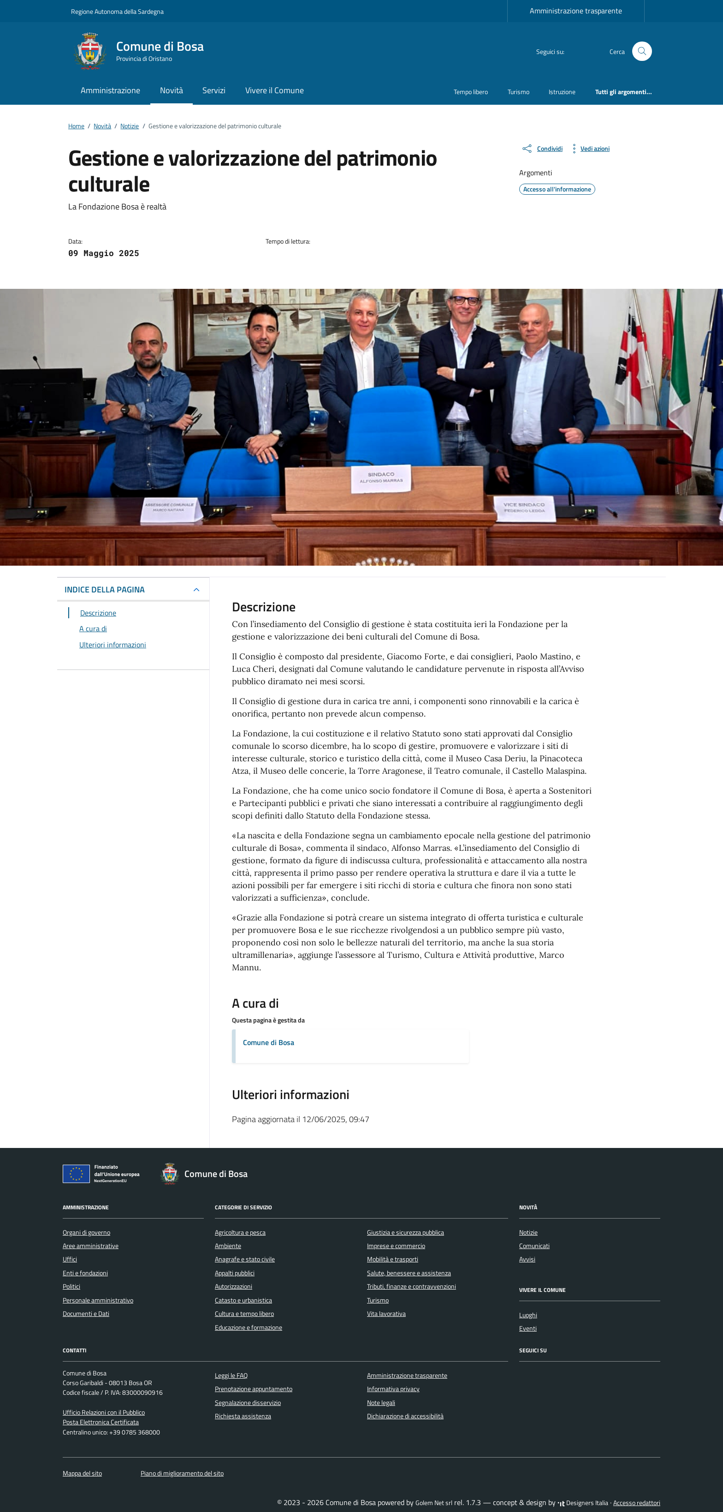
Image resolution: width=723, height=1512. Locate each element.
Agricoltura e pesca (240, 1232)
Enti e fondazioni (85, 1273)
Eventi (528, 1328)
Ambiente (228, 1246)
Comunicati (534, 1246)
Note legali (381, 1403)
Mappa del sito (82, 1473)
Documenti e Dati (86, 1314)
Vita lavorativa (386, 1314)
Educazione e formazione (248, 1327)
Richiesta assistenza (243, 1416)
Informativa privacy (393, 1389)
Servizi (213, 90)
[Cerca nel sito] (642, 51)
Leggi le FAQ (231, 1375)
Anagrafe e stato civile (245, 1259)
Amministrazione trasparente (576, 10)
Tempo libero (471, 91)
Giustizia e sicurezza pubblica (405, 1232)
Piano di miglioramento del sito (182, 1473)
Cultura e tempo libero (244, 1314)
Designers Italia (582, 1503)
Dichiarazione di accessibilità (405, 1416)
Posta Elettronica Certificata (101, 1422)
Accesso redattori (636, 1503)
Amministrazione (110, 90)
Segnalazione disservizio (248, 1403)
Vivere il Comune (274, 90)
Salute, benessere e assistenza (409, 1273)
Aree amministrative (91, 1246)
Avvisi (527, 1259)
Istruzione (562, 91)
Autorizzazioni (233, 1286)
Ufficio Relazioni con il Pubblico (104, 1412)
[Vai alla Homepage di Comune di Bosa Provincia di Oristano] (143, 51)
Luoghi (528, 1315)
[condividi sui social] (541, 148)
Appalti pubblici (235, 1273)
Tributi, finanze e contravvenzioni (411, 1286)
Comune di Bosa (268, 1042)
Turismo (518, 91)
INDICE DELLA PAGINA (105, 589)
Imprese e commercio (396, 1246)
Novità (171, 90)
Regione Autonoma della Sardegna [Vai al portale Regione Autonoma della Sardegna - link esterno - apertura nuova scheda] (117, 11)
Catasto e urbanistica (243, 1300)
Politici (71, 1286)
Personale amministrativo (98, 1300)
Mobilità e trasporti (392, 1259)
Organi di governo (86, 1232)
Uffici (70, 1259)
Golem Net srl (433, 1503)
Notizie (528, 1232)
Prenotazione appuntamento (253, 1389)
